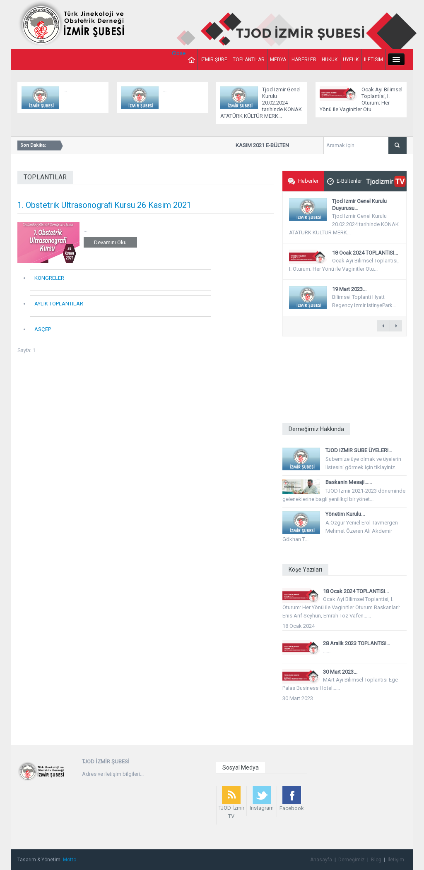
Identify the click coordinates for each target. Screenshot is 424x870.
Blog (376, 860)
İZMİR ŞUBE (213, 59)
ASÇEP (42, 329)
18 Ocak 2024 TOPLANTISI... (365, 253)
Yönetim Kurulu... (345, 514)
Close (179, 53)
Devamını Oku (110, 242)
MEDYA (278, 59)
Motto (69, 860)
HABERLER (304, 59)
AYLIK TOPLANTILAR (58, 303)
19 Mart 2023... (349, 289)
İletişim (396, 860)
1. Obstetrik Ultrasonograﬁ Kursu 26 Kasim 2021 (104, 205)
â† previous (383, 325)
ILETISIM (373, 59)
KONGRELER (49, 278)
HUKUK (329, 59)
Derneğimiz (351, 860)
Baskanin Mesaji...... (348, 482)
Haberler (303, 181)
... (65, 89)
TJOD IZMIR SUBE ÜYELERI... (358, 450)
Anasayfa (321, 860)
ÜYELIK (351, 59)
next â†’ (396, 325)
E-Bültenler (344, 181)
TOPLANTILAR (249, 59)
